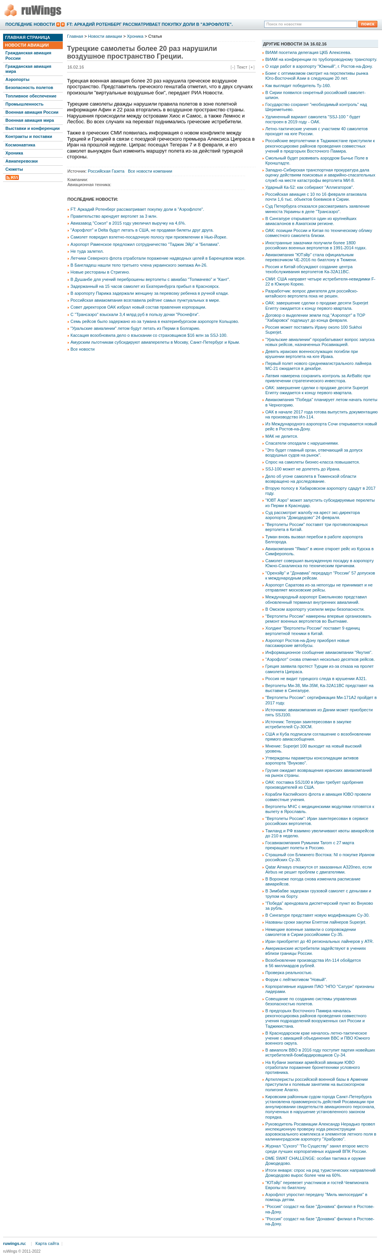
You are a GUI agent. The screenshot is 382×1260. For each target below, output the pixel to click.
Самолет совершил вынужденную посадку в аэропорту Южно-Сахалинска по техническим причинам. (319, 563)
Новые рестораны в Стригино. (100, 272)
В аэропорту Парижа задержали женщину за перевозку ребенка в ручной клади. (149, 293)
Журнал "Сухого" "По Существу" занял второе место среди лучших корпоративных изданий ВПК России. (317, 1148)
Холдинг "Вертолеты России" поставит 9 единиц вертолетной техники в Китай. (312, 630)
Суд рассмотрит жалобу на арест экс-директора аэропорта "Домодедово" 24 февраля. (312, 515)
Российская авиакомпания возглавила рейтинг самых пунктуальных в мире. (145, 300)
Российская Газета (106, 171)
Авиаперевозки (21, 161)
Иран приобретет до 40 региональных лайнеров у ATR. (319, 941)
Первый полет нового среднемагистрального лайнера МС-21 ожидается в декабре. (318, 366)
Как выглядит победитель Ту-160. (298, 85)
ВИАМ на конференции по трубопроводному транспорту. (321, 59)
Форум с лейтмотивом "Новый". (296, 979)
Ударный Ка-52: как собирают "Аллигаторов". (309, 187)
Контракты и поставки (28, 136)
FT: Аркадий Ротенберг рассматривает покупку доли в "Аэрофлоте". (150, 24)
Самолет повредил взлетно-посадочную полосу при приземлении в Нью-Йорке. (148, 237)
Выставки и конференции (32, 128)
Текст (242, 67)
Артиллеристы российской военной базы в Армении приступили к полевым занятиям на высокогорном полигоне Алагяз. (316, 1084)
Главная (75, 36)
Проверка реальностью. (289, 972)
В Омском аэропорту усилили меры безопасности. (315, 609)
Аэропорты (17, 79)
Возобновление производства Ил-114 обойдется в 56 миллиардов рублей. (313, 963)
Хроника (14, 153)
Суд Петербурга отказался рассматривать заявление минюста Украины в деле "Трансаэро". (317, 208)
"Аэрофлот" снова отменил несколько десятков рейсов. (320, 659)
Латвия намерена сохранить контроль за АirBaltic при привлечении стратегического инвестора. (317, 378)
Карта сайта (47, 1243)
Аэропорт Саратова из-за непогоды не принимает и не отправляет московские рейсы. (319, 587)
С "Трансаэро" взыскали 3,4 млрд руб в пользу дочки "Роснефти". (134, 314)
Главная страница (27, 37)
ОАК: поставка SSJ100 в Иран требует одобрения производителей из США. (314, 785)
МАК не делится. (281, 436)
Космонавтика (20, 145)
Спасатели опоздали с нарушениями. (302, 443)
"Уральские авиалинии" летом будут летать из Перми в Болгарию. (135, 328)
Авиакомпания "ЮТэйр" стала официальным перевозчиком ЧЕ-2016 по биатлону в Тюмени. (311, 257)
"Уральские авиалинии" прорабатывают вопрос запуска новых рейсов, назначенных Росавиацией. (320, 342)
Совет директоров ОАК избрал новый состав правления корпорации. (138, 307)
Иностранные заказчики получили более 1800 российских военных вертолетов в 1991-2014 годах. (316, 245)
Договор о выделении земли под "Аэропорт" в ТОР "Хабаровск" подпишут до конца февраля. (315, 318)
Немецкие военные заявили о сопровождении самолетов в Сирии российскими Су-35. (310, 932)
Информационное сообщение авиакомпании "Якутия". (318, 652)
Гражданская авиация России (28, 55)
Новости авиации (27, 45)
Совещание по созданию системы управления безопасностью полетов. (311, 1001)
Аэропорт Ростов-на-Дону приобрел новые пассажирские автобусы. (307, 643)
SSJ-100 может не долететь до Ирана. (302, 469)
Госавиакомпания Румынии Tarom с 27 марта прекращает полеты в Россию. (309, 845)
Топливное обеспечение (31, 96)
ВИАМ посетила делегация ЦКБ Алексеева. (308, 52)
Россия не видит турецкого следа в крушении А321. (316, 678)
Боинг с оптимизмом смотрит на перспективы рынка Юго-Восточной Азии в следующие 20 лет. (316, 76)
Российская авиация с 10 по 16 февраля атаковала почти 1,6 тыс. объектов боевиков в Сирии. (316, 197)
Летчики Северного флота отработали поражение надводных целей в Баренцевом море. (158, 258)
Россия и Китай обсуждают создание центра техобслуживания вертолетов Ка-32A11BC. (309, 269)
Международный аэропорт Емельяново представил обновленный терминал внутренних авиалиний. (316, 599)
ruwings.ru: (14, 1243)
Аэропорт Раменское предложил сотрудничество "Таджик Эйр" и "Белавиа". (145, 244)
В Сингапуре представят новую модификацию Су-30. (317, 915)
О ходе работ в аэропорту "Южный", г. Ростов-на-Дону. (319, 66)
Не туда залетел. (87, 251)
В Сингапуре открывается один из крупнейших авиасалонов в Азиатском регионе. (311, 221)
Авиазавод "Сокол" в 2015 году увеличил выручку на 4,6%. (128, 223)
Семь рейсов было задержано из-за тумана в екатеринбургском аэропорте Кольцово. (154, 321)
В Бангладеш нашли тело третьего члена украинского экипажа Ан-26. (139, 265)
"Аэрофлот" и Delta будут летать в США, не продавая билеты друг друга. (142, 230)
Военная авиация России (32, 112)
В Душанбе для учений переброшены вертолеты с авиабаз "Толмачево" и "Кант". (150, 279)
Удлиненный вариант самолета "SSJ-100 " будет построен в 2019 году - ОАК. (312, 119)
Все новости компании (150, 171)
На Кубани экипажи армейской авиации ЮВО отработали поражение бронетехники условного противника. (312, 1067)
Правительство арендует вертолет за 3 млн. (113, 216)
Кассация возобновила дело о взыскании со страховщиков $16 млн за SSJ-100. (149, 335)
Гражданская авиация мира (28, 69)
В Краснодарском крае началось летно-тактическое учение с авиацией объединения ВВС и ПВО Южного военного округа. (317, 1038)
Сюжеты (14, 169)
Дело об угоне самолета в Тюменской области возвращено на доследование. (310, 479)
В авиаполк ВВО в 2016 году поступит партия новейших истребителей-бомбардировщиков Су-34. (320, 1052)
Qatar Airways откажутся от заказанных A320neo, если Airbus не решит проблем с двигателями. (318, 869)
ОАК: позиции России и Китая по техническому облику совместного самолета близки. (318, 233)
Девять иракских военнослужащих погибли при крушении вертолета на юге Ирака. (311, 354)
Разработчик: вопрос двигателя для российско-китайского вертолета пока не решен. (311, 293)
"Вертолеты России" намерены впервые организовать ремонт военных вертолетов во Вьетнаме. (318, 618)
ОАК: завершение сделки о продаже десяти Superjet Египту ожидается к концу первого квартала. (316, 305)
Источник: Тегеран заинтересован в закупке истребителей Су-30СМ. (308, 724)
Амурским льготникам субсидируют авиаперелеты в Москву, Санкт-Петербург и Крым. (155, 342)
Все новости (82, 349)
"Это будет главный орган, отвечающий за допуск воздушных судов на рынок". (313, 452)
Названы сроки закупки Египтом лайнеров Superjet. (315, 922)
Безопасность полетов (29, 87)
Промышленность (24, 104)
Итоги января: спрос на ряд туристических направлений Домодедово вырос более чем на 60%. (320, 1173)
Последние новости (30, 24)
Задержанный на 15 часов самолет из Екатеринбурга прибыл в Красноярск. (144, 286)
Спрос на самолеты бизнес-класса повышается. (312, 462)
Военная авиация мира (29, 120)
